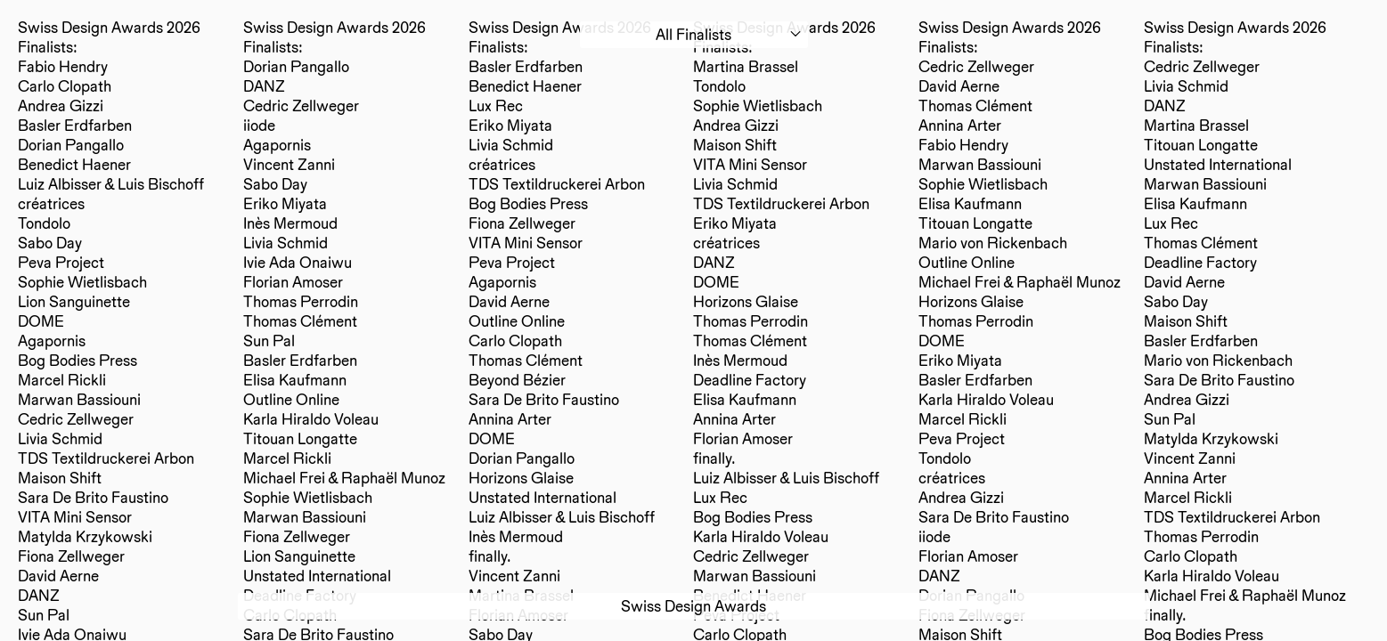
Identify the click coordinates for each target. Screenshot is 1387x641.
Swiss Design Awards (693, 605)
